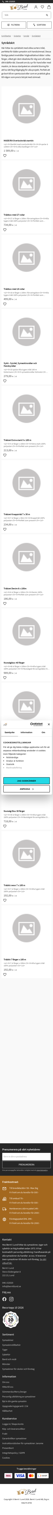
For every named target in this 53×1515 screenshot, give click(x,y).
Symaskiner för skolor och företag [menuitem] (18, 1369)
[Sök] (47, 15)
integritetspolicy (42, 1170)
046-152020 (10, 2)
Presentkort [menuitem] (8, 1448)
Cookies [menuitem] (6, 1457)
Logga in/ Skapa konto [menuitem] (13, 1424)
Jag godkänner (26, 781)
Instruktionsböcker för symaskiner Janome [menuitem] (22, 1443)
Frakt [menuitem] (4, 1433)
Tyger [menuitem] (4, 1349)
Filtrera (15, 24)
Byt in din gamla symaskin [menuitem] (14, 1401)
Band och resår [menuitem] (9, 1359)
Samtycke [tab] (10, 732)
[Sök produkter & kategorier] (26, 15)
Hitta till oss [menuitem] (7, 1386)
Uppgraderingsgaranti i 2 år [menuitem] (15, 1406)
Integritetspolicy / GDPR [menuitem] (13, 1453)
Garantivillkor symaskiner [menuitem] (14, 1438)
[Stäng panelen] (49, 724)
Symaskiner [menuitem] (7, 1340)
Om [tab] (43, 732)
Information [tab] (26, 732)
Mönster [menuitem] (6, 1364)
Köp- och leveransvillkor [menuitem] (13, 1429)
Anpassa (26, 789)
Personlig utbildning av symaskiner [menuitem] (18, 1396)
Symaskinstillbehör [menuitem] (11, 1345)
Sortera (41, 24)
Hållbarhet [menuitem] (7, 1410)
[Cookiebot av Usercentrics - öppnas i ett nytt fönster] (32, 724)
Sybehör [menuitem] (6, 1354)
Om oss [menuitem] (5, 1382)
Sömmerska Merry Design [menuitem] (14, 1391)
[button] (42, 7)
